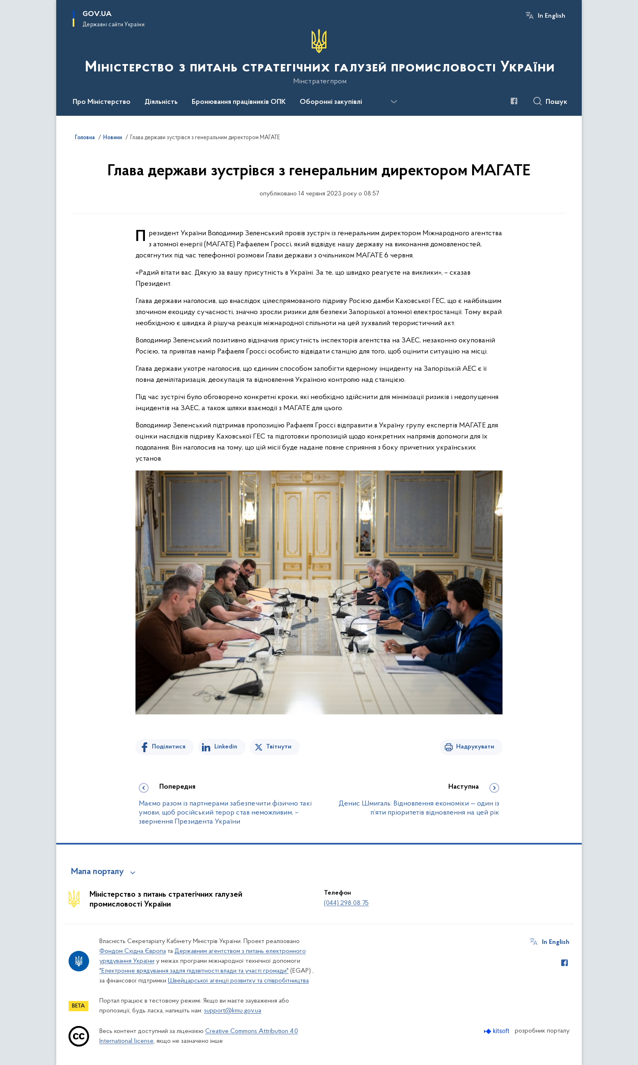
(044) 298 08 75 (346, 903)
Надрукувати (475, 747)
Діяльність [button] (161, 102)
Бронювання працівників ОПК (239, 102)
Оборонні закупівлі (331, 102)
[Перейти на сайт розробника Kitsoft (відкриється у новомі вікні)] (497, 1031)
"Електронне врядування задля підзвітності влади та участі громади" (194, 971)
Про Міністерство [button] (102, 102)
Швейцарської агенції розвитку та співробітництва (238, 981)
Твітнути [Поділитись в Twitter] (278, 747)
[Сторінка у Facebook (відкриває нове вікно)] (514, 101)
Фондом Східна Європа (132, 951)
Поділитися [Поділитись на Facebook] (169, 747)
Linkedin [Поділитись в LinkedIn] (225, 747)
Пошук (556, 102)
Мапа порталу (97, 872)
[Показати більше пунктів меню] (394, 102)
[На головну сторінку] (319, 57)
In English (551, 16)
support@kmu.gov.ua (232, 1011)
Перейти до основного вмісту (5, 5)
